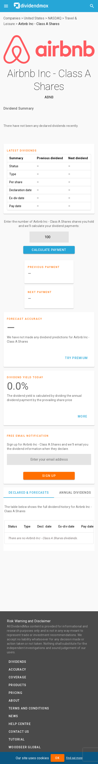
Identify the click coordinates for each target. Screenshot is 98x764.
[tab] (28, 492)
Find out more (74, 757)
